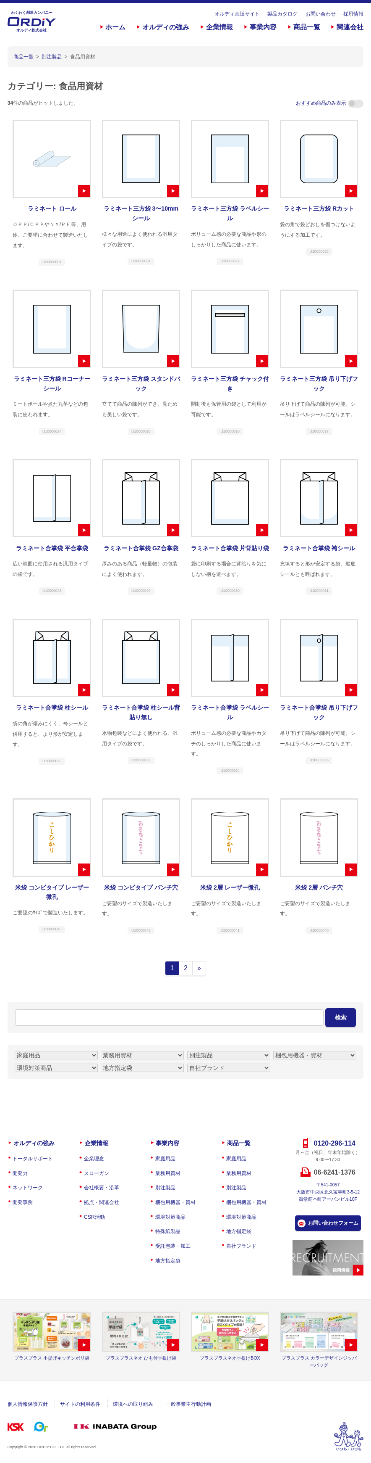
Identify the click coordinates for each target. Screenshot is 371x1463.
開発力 (20, 1173)
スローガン (96, 1173)
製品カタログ (282, 14)
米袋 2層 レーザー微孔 (230, 887)
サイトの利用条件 (80, 1404)
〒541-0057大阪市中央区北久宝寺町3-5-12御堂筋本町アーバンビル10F (328, 1192)
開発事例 (23, 1202)
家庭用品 (165, 1159)
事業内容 (263, 27)
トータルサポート (33, 1159)
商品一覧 (306, 27)
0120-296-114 (334, 1143)
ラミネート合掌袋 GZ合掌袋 (141, 548)
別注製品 (165, 1188)
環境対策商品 (170, 1217)
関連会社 (350, 27)
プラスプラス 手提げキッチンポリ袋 (51, 1357)
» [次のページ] (199, 968)
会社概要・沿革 (101, 1188)
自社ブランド (241, 1246)
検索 (341, 1017)
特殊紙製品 (167, 1231)
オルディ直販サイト (237, 14)
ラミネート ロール (52, 208)
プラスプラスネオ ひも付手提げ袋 (141, 1357)
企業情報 (219, 27)
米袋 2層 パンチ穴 (319, 887)
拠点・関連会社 (101, 1202)
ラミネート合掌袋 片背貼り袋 (230, 548)
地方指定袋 (167, 1261)
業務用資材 (167, 1173)
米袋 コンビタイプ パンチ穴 (141, 887)
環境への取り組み (133, 1404)
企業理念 (94, 1159)
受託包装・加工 (173, 1246)
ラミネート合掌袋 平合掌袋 (52, 548)
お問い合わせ (321, 14)
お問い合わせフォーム (333, 1223)
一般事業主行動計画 (188, 1404)
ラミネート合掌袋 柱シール (52, 707)
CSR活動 (94, 1217)
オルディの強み (165, 27)
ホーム (115, 27)
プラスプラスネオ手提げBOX (230, 1357)
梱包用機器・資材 (175, 1202)
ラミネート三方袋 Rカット (319, 208)
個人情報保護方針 (28, 1404)
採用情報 (353, 14)
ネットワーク (28, 1188)
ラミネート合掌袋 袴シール (319, 548)
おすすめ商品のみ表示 (330, 103)
